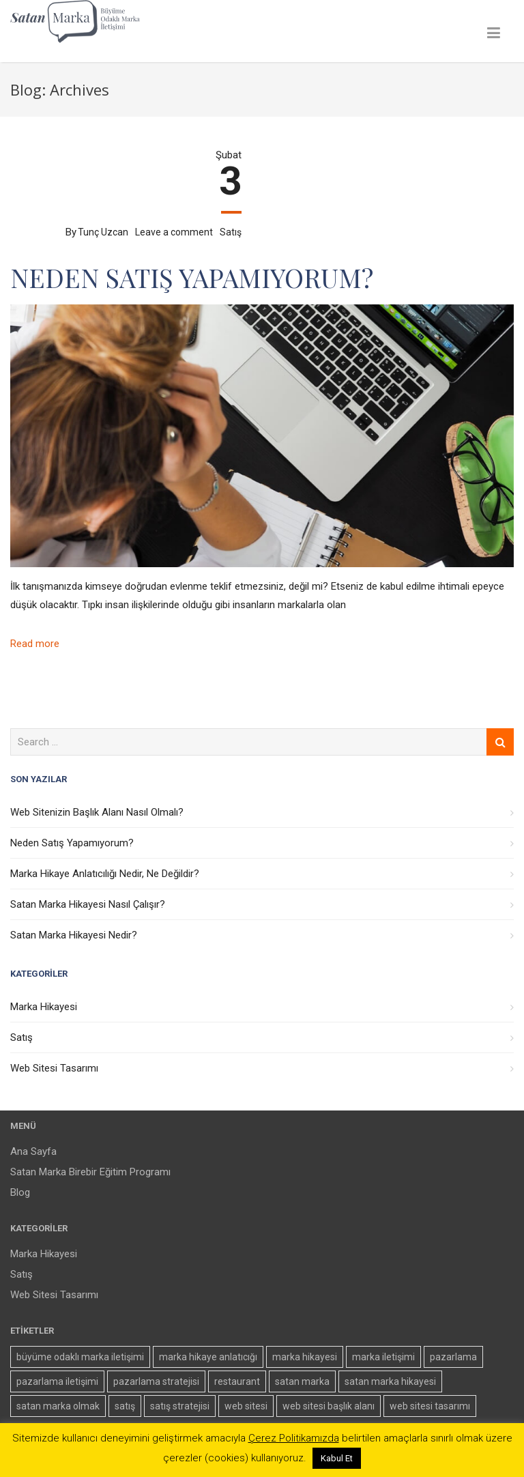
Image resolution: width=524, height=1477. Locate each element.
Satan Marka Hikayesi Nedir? (73, 935)
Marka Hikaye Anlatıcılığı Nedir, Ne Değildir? (104, 873)
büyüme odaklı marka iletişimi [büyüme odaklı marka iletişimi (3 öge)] (80, 1356)
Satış (231, 232)
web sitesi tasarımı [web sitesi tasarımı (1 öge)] (430, 1406)
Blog (20, 1192)
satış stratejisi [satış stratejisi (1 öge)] (179, 1406)
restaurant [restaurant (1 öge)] (237, 1381)
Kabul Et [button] (337, 1458)
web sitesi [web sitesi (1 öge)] (245, 1406)
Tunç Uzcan (103, 232)
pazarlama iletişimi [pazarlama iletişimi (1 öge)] (57, 1381)
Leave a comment (174, 232)
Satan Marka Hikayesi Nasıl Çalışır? (87, 904)
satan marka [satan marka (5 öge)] (302, 1381)
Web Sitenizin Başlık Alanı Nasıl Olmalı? (97, 812)
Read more (34, 643)
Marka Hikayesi (43, 1007)
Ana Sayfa (33, 1151)
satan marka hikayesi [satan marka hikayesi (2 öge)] (390, 1381)
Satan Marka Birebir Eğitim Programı (90, 1172)
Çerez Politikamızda (293, 1438)
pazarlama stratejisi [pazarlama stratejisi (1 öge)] (156, 1381)
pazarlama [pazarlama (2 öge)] (453, 1356)
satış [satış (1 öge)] (125, 1406)
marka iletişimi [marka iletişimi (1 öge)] (383, 1356)
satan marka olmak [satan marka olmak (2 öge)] (58, 1406)
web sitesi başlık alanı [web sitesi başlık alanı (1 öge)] (328, 1406)
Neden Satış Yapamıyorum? (191, 277)
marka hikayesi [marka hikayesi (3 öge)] (304, 1356)
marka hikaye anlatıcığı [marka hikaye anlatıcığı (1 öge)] (208, 1356)
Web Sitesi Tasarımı (54, 1068)
